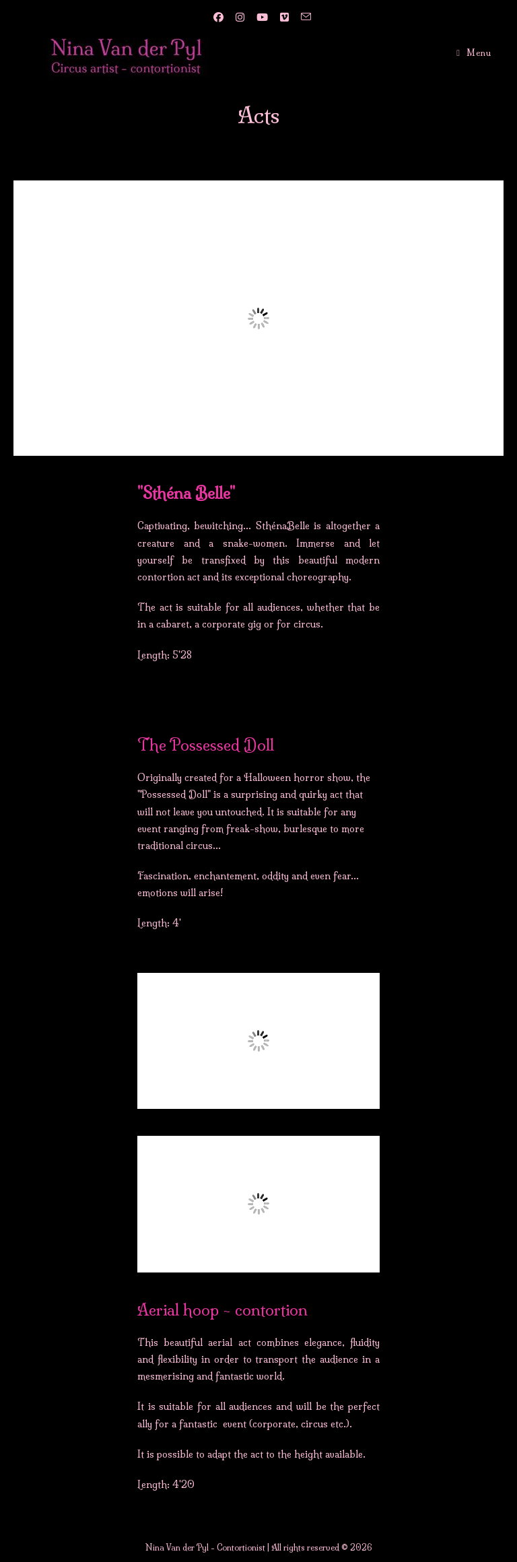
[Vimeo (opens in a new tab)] (283, 17)
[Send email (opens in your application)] (302, 17)
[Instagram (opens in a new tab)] (238, 17)
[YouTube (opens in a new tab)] (261, 17)
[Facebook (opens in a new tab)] (217, 17)
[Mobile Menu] (473, 52)
